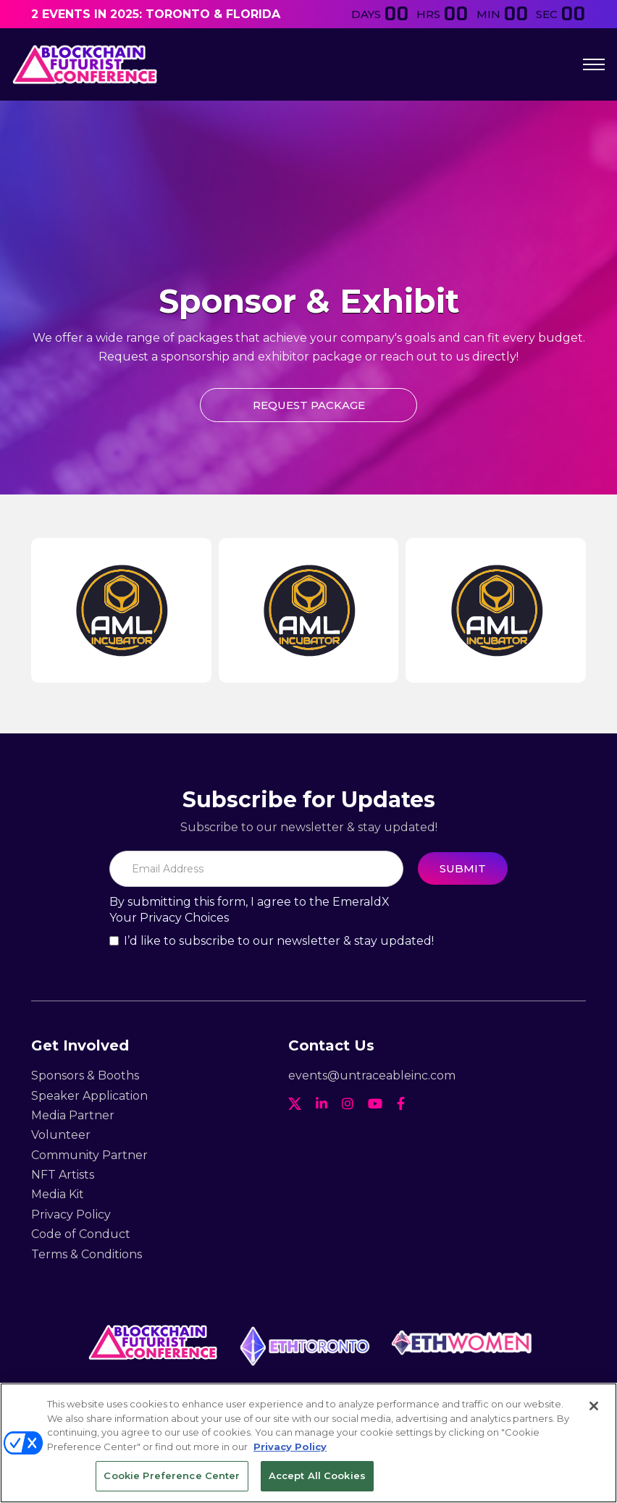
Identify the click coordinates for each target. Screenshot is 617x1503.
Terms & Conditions (86, 1254)
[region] (308, 1443)
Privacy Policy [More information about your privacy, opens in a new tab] (290, 1446)
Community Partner (89, 1155)
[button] (594, 64)
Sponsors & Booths (85, 1075)
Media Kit (57, 1194)
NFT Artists (62, 1175)
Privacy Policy (71, 1214)
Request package (309, 405)
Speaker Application (89, 1096)
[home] (84, 64)
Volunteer (61, 1135)
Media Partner (72, 1115)
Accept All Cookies (317, 1475)
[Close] (594, 1406)
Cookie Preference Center (172, 1475)
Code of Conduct (80, 1234)
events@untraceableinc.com (372, 1075)
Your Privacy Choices (169, 918)
